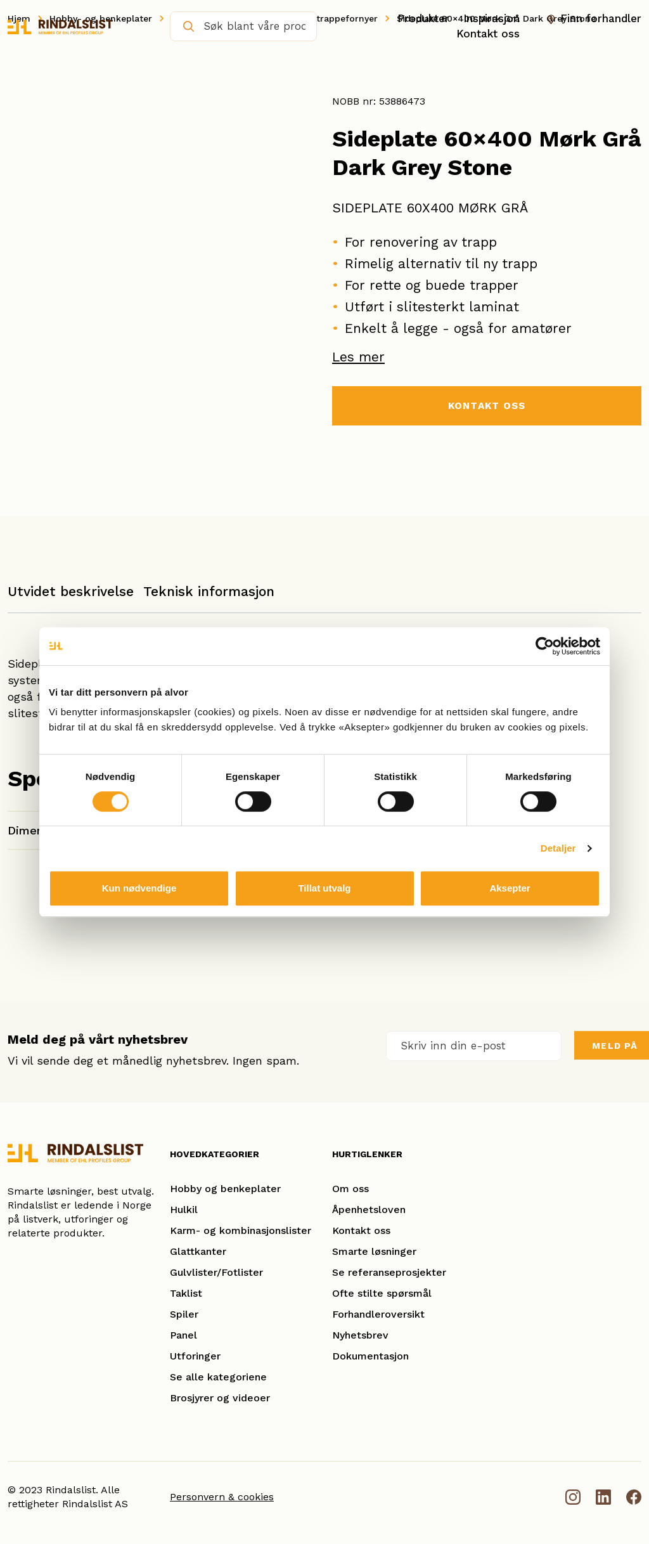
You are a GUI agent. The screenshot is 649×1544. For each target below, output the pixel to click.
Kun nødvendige (139, 888)
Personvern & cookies (222, 1497)
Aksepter (509, 888)
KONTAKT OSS (487, 406)
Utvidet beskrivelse (71, 591)
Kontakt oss (488, 33)
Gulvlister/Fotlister (216, 1272)
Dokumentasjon (370, 1356)
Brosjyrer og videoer (220, 1398)
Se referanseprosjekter (389, 1272)
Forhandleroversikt (378, 1314)
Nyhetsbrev (360, 1335)
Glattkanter (198, 1251)
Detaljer (558, 848)
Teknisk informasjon (208, 591)
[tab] (71, 598)
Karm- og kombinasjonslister (240, 1230)
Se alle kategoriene (218, 1377)
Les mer (358, 357)
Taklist (186, 1293)
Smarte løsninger (374, 1251)
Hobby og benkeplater (225, 1189)
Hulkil (184, 1209)
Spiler (184, 1314)
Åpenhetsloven (369, 1209)
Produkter (423, 18)
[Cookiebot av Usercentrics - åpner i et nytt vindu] (544, 646)
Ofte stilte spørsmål (382, 1293)
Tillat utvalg (324, 888)
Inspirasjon (491, 18)
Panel (183, 1335)
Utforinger (195, 1356)
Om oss (350, 1189)
